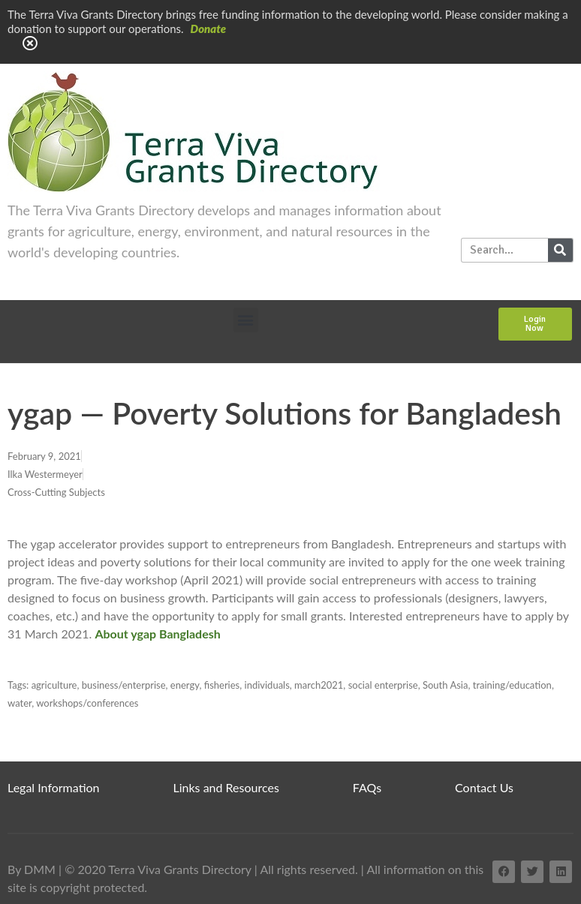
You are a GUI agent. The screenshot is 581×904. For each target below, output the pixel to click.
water (20, 703)
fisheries (222, 685)
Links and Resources (226, 787)
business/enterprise (124, 685)
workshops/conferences (87, 703)
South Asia (445, 685)
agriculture (54, 685)
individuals (267, 685)
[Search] (560, 250)
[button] (245, 320)
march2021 (318, 685)
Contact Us (484, 787)
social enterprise (383, 685)
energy (185, 685)
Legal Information (54, 787)
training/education (512, 685)
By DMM (32, 869)
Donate (209, 28)
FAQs (367, 787)
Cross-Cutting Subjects (56, 492)
